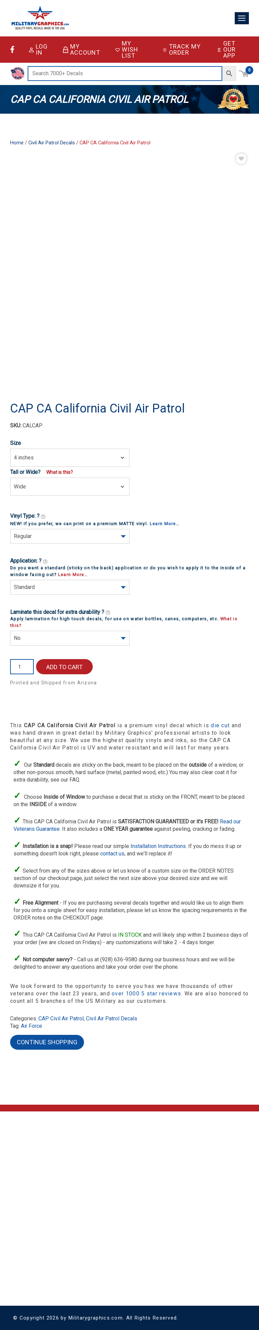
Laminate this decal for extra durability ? (60, 612)
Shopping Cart (169, 1141)
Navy (18, 1278)
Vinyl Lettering (63, 1247)
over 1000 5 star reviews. (148, 993)
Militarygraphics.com (95, 1318)
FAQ (78, 1158)
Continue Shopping (47, 1042)
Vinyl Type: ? (28, 516)
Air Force (31, 1026)
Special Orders (64, 1255)
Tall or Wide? (25, 472)
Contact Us (84, 1166)
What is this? (59, 472)
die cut (220, 725)
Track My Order (182, 50)
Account (163, 1150)
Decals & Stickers (67, 1231)
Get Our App (226, 49)
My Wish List (126, 49)
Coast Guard (25, 1254)
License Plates (64, 1239)
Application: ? (29, 561)
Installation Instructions (158, 846)
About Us (83, 1150)
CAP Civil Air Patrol (61, 1018)
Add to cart (64, 667)
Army (18, 1238)
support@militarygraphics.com (43, 1169)
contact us (112, 853)
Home (17, 143)
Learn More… (164, 523)
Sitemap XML (87, 1198)
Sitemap (82, 1190)
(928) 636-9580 (27, 1177)
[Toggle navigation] (242, 18)
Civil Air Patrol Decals (51, 143)
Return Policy (86, 1174)
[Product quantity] (22, 666)
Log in (38, 50)
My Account (81, 50)
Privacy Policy (87, 1182)
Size (15, 443)
